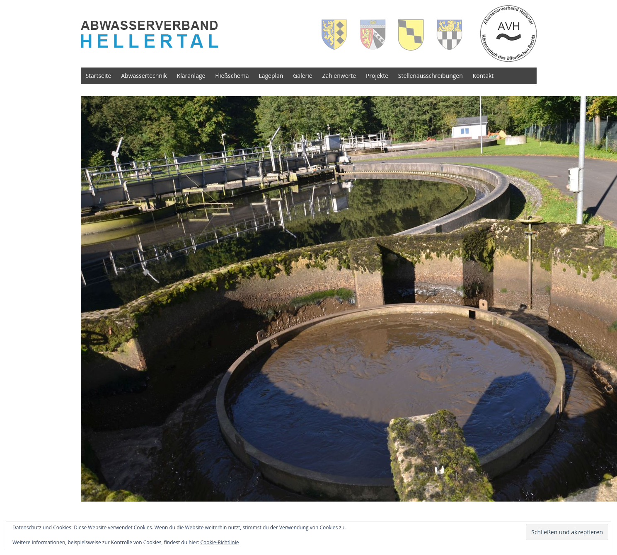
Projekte (377, 76)
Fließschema (232, 76)
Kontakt (483, 76)
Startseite (98, 76)
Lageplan (271, 76)
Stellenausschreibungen (430, 76)
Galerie (302, 76)
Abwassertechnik (144, 76)
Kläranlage (191, 76)
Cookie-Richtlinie (220, 542)
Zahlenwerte (339, 76)
